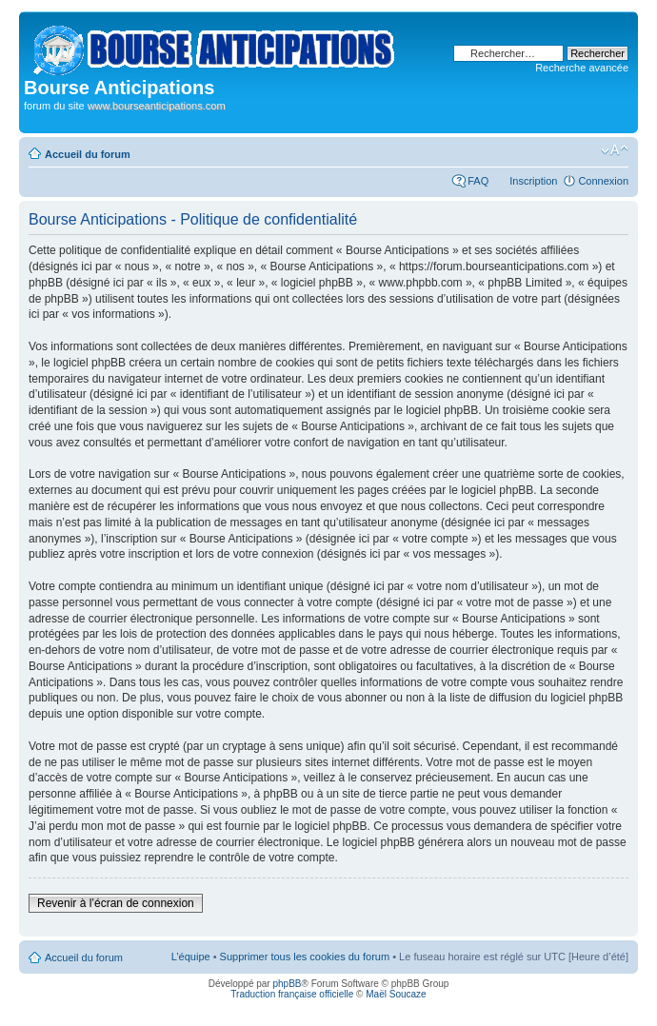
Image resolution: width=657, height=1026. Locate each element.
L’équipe (190, 956)
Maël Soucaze (396, 994)
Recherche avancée (581, 67)
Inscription (533, 181)
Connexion (603, 181)
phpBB (286, 983)
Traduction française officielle (291, 994)
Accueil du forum (87, 154)
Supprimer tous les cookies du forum (305, 956)
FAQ (478, 181)
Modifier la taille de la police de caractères (614, 150)
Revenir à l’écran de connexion (115, 903)
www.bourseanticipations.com (157, 105)
